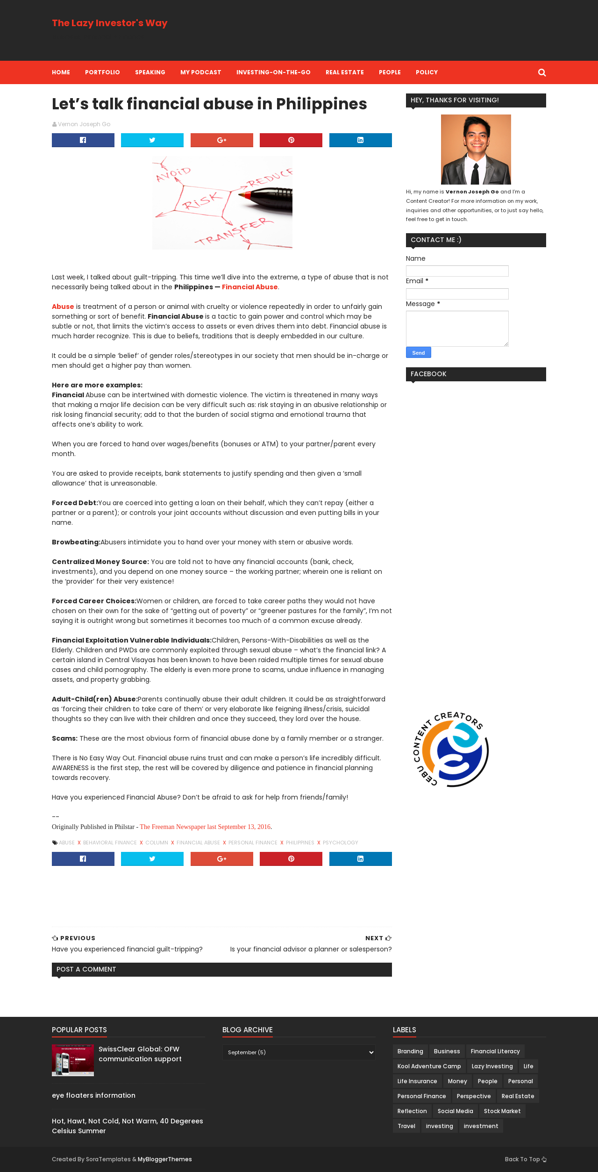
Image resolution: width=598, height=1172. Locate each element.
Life (529, 1066)
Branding (410, 1051)
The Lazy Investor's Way (110, 22)
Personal (520, 1081)
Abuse (63, 306)
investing (439, 1126)
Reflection (412, 1111)
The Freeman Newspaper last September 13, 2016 (205, 826)
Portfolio (102, 72)
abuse (67, 842)
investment (481, 1126)
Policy (427, 72)
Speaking (150, 72)
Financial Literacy (495, 1051)
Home (61, 72)
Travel (406, 1126)
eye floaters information (93, 1095)
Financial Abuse (250, 287)
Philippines (301, 842)
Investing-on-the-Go (273, 72)
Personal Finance (253, 842)
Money (457, 1081)
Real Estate (345, 72)
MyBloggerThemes (165, 1159)
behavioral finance (110, 842)
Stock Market (502, 1111)
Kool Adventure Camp (429, 1066)
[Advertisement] (376, 30)
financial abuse (199, 842)
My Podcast (200, 72)
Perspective (474, 1096)
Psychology (340, 842)
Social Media (455, 1111)
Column (157, 842)
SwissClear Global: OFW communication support (140, 1054)
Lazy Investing (492, 1066)
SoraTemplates (108, 1159)
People (390, 72)
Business (447, 1051)
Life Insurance (417, 1081)
